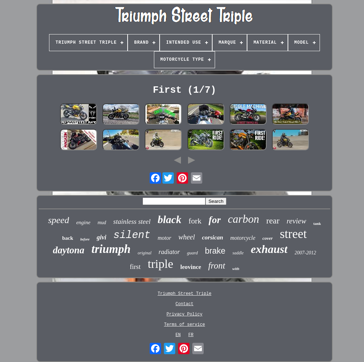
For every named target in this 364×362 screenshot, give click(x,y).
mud (101, 222)
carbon (243, 219)
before (85, 239)
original (144, 252)
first (135, 266)
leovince (190, 267)
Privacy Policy (185, 314)
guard (192, 252)
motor (164, 238)
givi (101, 237)
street (293, 234)
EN (178, 335)
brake (215, 250)
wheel (186, 237)
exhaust (269, 249)
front (216, 265)
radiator (169, 251)
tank (317, 223)
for (215, 219)
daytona (69, 250)
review (296, 221)
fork (195, 220)
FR (190, 335)
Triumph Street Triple (184, 293)
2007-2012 (305, 252)
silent (131, 235)
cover (267, 238)
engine (83, 222)
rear (272, 220)
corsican (212, 237)
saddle (237, 252)
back (67, 238)
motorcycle (242, 238)
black (170, 219)
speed (58, 220)
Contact (184, 304)
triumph (110, 249)
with (236, 268)
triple (160, 263)
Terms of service (184, 324)
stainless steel (132, 221)
